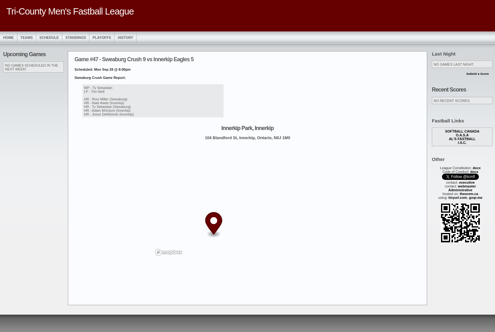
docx (477, 168)
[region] (247, 201)
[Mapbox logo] (168, 252)
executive (467, 182)
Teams (27, 37)
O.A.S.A (462, 135)
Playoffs (101, 37)
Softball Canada (462, 131)
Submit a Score (477, 73)
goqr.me (476, 197)
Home (8, 37)
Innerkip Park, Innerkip (247, 128)
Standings (75, 37)
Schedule (49, 37)
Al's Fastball (462, 139)
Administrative (460, 190)
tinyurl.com (458, 197)
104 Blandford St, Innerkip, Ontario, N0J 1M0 (247, 137)
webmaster (467, 186)
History (125, 37)
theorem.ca (469, 194)
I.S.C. (462, 143)
